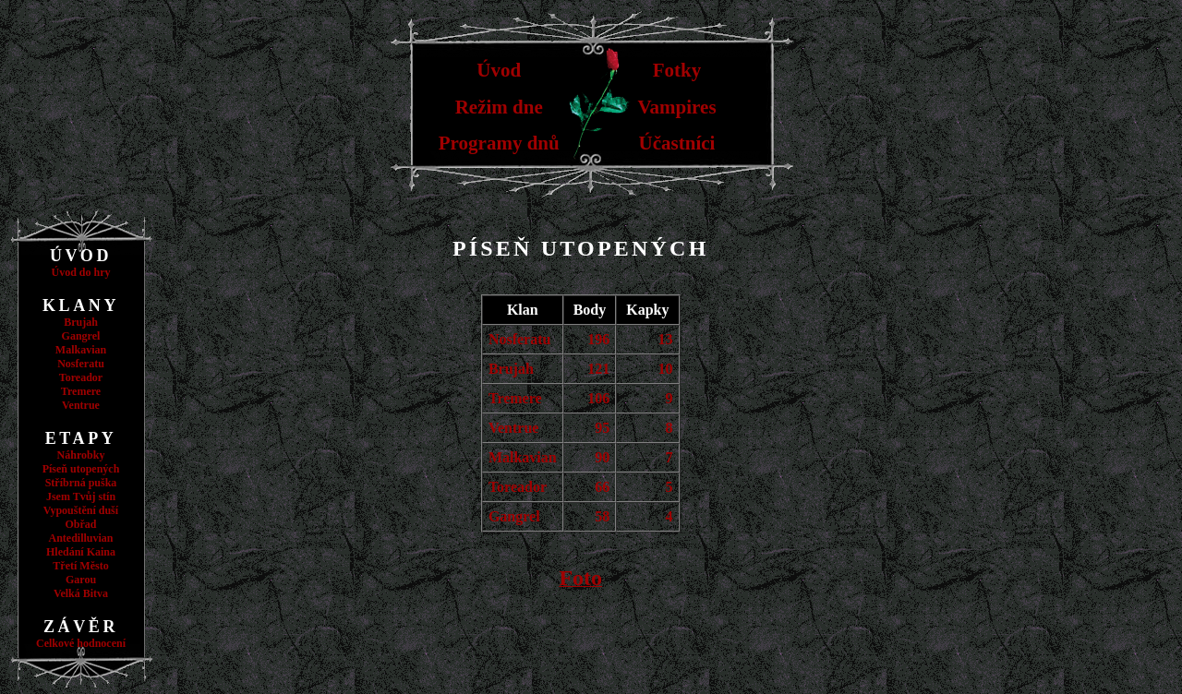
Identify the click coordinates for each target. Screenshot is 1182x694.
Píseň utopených (81, 468)
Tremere (81, 391)
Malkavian (80, 349)
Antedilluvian (80, 538)
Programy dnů (499, 143)
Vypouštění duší (80, 510)
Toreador (81, 377)
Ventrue (81, 405)
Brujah (81, 322)
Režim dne (499, 107)
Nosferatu (80, 363)
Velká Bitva (81, 593)
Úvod (498, 70)
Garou (81, 579)
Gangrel (81, 335)
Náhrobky (81, 455)
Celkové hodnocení (81, 643)
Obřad (80, 524)
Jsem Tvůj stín (80, 496)
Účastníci (677, 143)
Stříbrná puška (81, 482)
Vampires (676, 107)
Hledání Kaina (80, 551)
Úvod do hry (80, 272)
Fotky (677, 70)
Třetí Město (80, 565)
